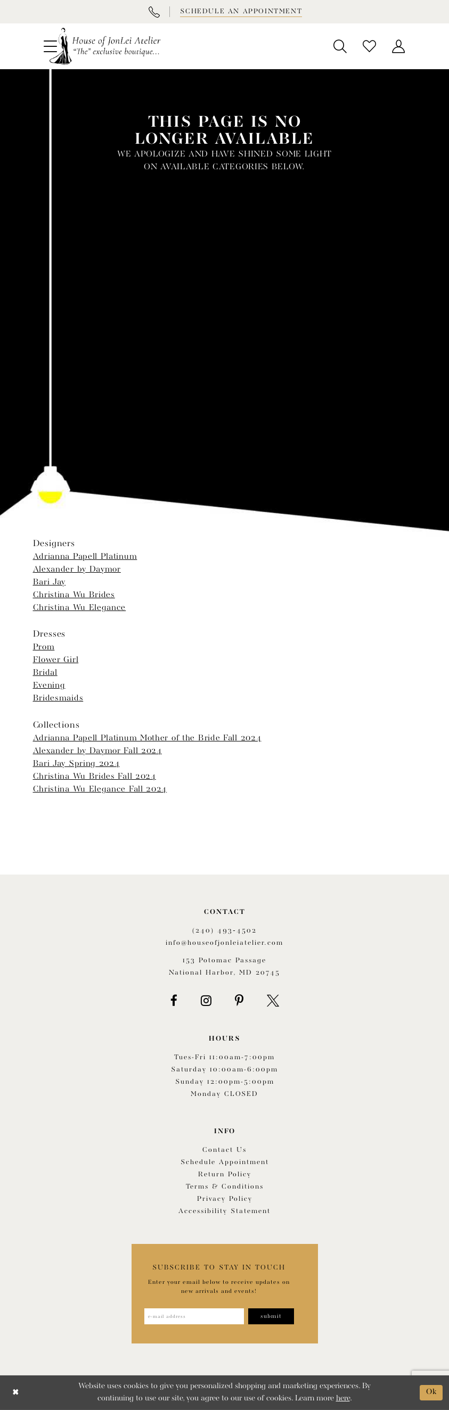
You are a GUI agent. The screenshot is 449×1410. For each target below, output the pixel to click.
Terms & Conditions (225, 1187)
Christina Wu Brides (74, 595)
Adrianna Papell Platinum (85, 557)
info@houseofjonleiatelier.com (224, 943)
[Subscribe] (271, 1316)
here (343, 1398)
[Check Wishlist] (369, 46)
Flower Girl (56, 660)
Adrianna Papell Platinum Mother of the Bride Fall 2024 (147, 738)
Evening (49, 685)
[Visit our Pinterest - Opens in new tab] (239, 1001)
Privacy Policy (224, 1199)
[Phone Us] (154, 11)
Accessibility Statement (224, 1211)
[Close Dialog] (15, 1392)
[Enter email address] (194, 1316)
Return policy (224, 1174)
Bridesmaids (58, 698)
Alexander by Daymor (77, 569)
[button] (340, 46)
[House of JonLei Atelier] (105, 46)
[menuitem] (340, 46)
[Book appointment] (240, 12)
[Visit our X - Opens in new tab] (273, 1001)
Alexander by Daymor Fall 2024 (97, 751)
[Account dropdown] (398, 46)
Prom (44, 647)
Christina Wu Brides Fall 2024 (94, 776)
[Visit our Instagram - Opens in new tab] (206, 1001)
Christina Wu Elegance (79, 608)
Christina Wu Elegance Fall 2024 (100, 789)
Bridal (45, 673)
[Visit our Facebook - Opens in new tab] (173, 1001)
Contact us (224, 1150)
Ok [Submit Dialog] (431, 1392)
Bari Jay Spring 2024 (76, 764)
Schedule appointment (225, 1162)
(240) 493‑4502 (224, 931)
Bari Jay (49, 582)
